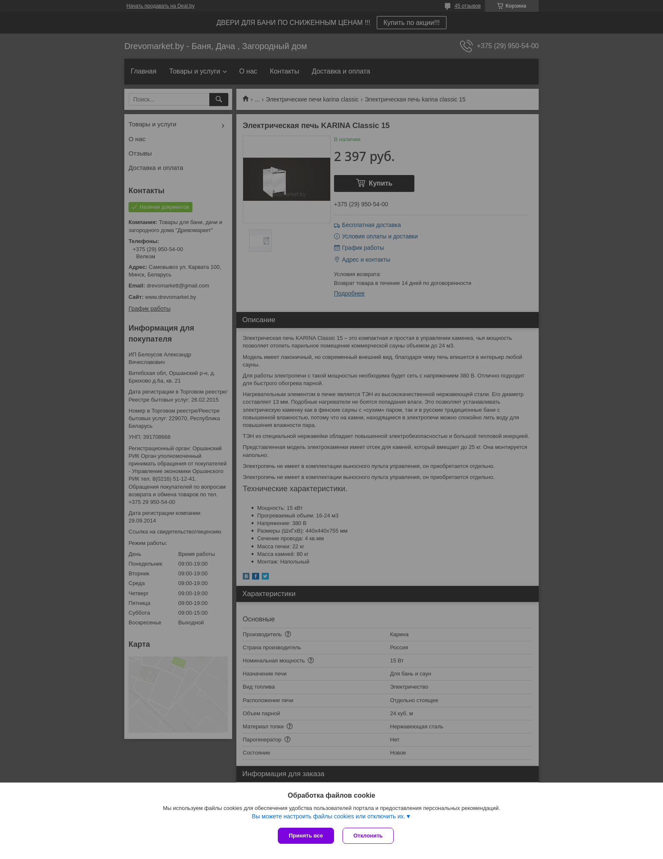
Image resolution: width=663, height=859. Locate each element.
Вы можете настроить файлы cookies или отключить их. (328, 816)
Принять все (306, 835)
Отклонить (368, 835)
